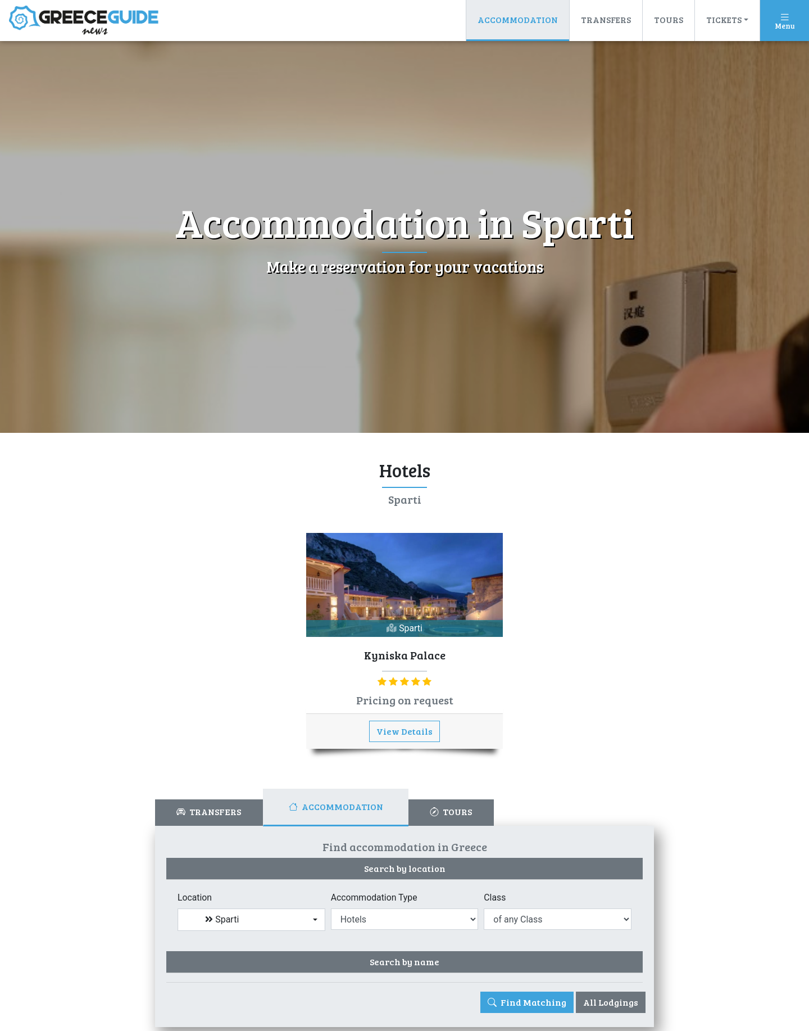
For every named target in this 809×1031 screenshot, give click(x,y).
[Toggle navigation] (784, 20)
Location (195, 897)
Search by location (405, 868)
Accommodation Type (375, 897)
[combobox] (251, 920)
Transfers (606, 19)
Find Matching (527, 1003)
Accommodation (517, 22)
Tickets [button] (724, 19)
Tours (668, 19)
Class (495, 897)
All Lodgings (610, 1003)
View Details (404, 731)
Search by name (404, 962)
